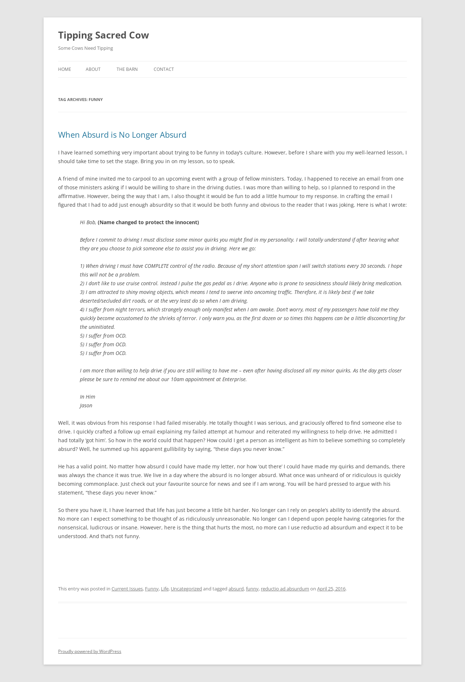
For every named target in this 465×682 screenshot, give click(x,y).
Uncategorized (186, 588)
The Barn (127, 69)
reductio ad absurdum (285, 588)
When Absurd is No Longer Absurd (122, 134)
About (93, 69)
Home (64, 69)
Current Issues (127, 588)
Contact (164, 69)
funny (252, 588)
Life (165, 588)
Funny (152, 588)
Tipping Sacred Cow (103, 34)
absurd (236, 588)
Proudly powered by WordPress (89, 651)
